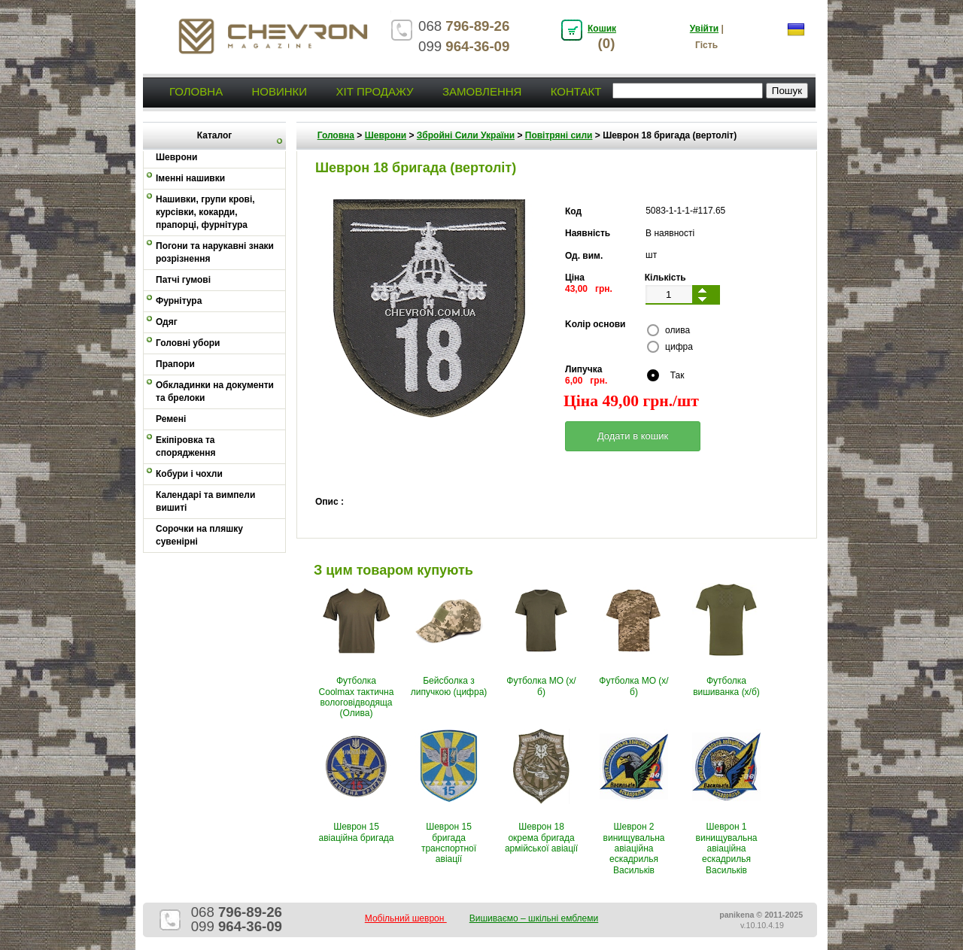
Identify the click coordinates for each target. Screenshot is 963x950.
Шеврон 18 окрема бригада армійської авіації (541, 837)
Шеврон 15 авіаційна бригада (356, 831)
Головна (196, 91)
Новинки (279, 91)
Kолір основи (595, 324)
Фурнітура (179, 301)
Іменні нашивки (190, 178)
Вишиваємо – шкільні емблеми (534, 918)
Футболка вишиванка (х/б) (726, 686)
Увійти (704, 28)
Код (573, 211)
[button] (632, 436)
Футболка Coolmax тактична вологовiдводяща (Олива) (356, 696)
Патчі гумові (183, 280)
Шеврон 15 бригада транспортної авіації (448, 842)
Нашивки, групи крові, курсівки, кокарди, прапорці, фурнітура (205, 212)
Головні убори (188, 343)
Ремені (171, 419)
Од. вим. (584, 255)
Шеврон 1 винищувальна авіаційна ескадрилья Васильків (727, 848)
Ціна (575, 277)
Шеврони (385, 135)
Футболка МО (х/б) (541, 686)
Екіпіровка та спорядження (186, 446)
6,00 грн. (586, 380)
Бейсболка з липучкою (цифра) (449, 686)
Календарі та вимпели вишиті (205, 501)
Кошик (602, 28)
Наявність (587, 233)
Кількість (665, 277)
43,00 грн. (588, 289)
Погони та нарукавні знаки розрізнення (215, 252)
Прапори (175, 364)
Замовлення (481, 91)
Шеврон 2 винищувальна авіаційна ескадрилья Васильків (634, 848)
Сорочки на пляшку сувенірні (199, 535)
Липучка (583, 369)
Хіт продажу (374, 91)
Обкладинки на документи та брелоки (215, 391)
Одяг (167, 322)
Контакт (576, 91)
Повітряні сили (559, 135)
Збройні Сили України (466, 135)
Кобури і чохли (189, 474)
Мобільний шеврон (406, 918)
